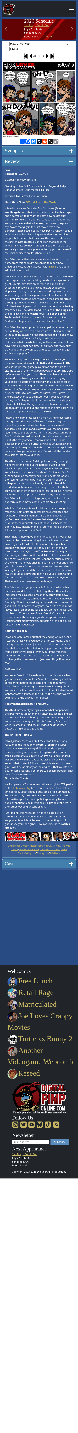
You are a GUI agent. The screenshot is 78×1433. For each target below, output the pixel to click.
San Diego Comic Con (36, 25)
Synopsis (39, 150)
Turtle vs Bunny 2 (40, 1038)
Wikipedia (31, 853)
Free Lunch (30, 981)
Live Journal (14, 845)
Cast (39, 863)
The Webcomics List (50, 849)
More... (50, 36)
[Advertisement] (14, 916)
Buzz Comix (54, 845)
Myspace (25, 845)
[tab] (39, 150)
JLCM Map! (55, 853)
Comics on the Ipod (29, 849)
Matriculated (32, 1004)
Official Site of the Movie (41, 202)
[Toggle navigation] (71, 9)
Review (39, 161)
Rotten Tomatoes (39, 845)
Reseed (24, 1073)
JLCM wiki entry (21, 788)
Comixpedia (43, 853)
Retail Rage (30, 992)
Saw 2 (52, 266)
